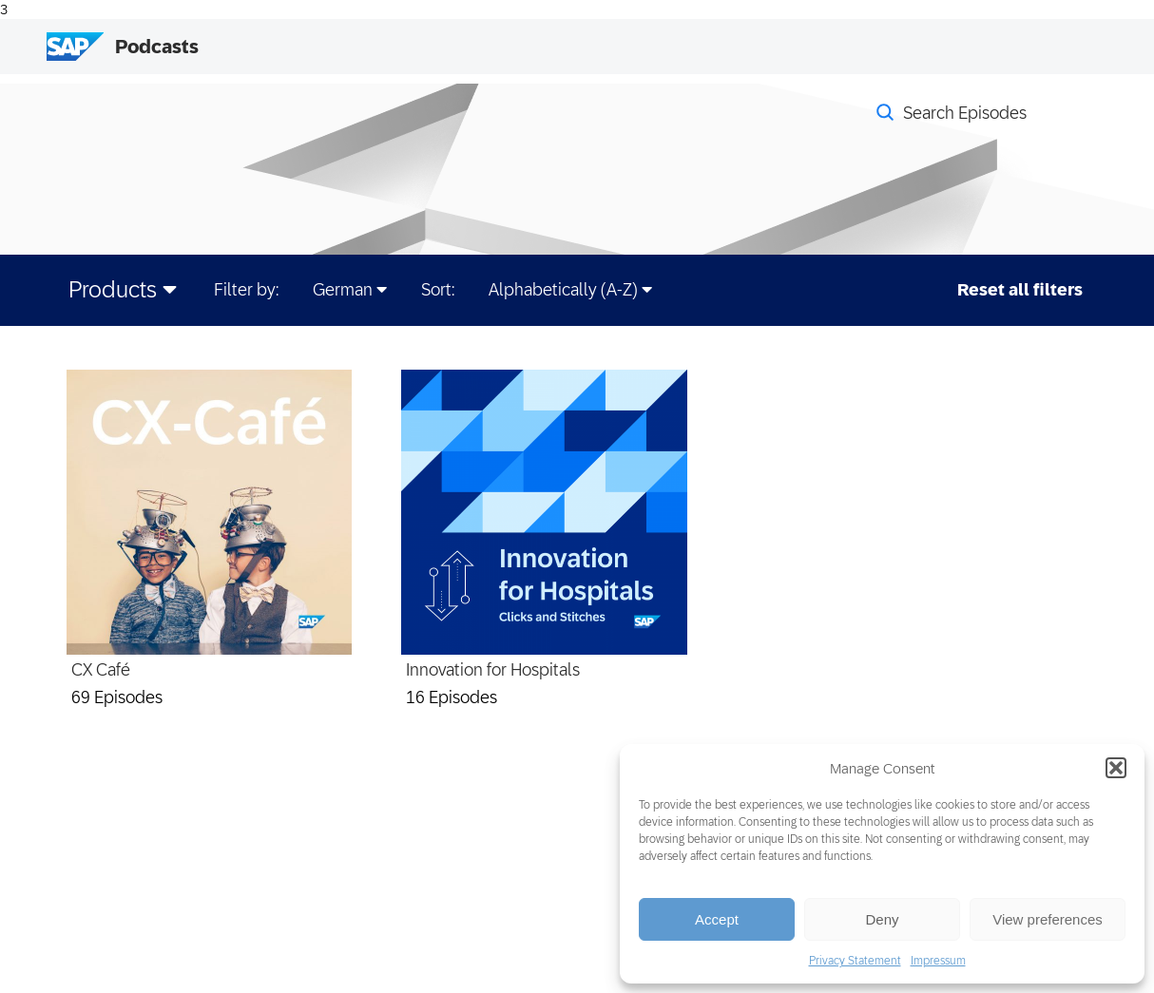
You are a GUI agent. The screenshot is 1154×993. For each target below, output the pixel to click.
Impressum (938, 960)
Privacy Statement (855, 960)
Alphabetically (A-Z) (570, 289)
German (350, 289)
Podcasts (157, 46)
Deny (881, 919)
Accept (717, 919)
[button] (1115, 767)
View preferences (1047, 919)
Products (122, 289)
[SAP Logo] (75, 46)
